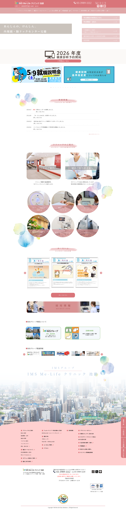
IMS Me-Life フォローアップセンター (51, 433)
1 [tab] (51, 87)
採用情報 (85, 11)
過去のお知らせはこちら (94, 134)
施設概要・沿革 (24, 435)
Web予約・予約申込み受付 (48, 441)
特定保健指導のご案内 (26, 452)
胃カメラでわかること (26, 455)
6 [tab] (63, 87)
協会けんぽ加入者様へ (99, 11)
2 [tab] (53, 87)
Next (101, 273)
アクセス (75, 11)
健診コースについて (40, 11)
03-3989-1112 (63, 471)
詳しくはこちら (63, 295)
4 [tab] (58, 87)
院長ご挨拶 (23, 433)
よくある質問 (54, 11)
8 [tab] (68, 87)
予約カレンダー (45, 439)
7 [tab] (65, 87)
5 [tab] (60, 87)
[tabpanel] (37, 74)
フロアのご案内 (24, 441)
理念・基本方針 (24, 446)
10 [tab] (72, 87)
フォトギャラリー (25, 443)
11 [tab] (75, 87)
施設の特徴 (23, 438)
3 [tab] (56, 87)
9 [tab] (70, 87)
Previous (25, 273)
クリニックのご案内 (24, 11)
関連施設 (66, 11)
